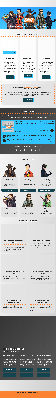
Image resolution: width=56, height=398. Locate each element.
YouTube (5, 250)
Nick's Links (9, 190)
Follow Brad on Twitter (28, 190)
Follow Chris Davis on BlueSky (46, 190)
